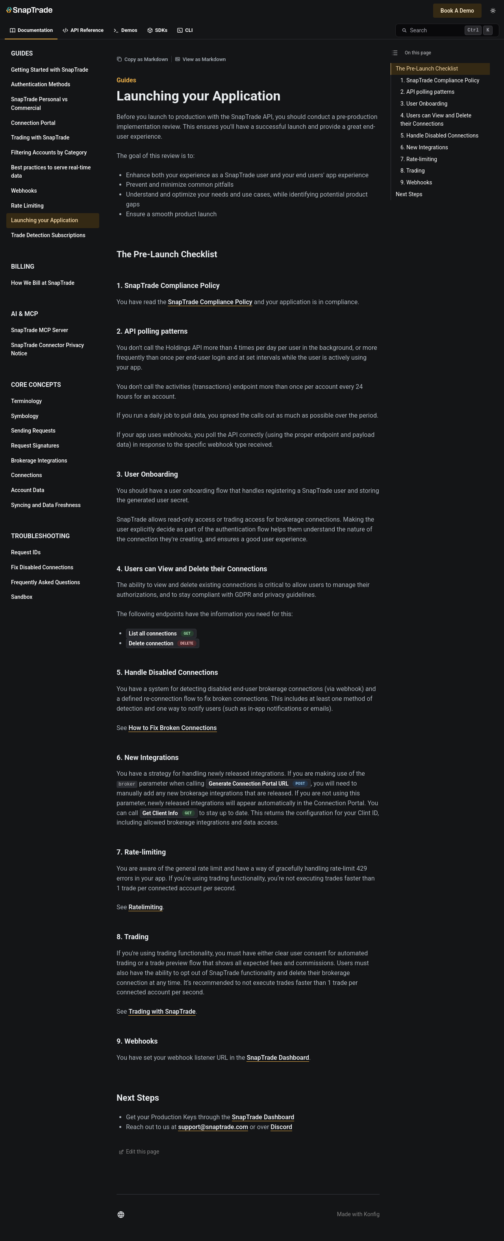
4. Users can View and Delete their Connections (192, 569)
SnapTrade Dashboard (277, 1057)
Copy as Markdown (142, 59)
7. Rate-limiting (141, 852)
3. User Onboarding (147, 474)
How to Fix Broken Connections (172, 728)
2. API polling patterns (152, 331)
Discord (281, 1127)
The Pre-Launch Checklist (167, 254)
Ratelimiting (145, 907)
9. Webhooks (137, 1041)
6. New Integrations (148, 757)
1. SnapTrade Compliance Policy (168, 285)
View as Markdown (200, 59)
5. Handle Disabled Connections (167, 672)
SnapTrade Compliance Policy (210, 302)
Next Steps (138, 1098)
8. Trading (132, 937)
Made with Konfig (358, 1214)
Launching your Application (199, 96)
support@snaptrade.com (213, 1127)
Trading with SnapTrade (161, 1011)
